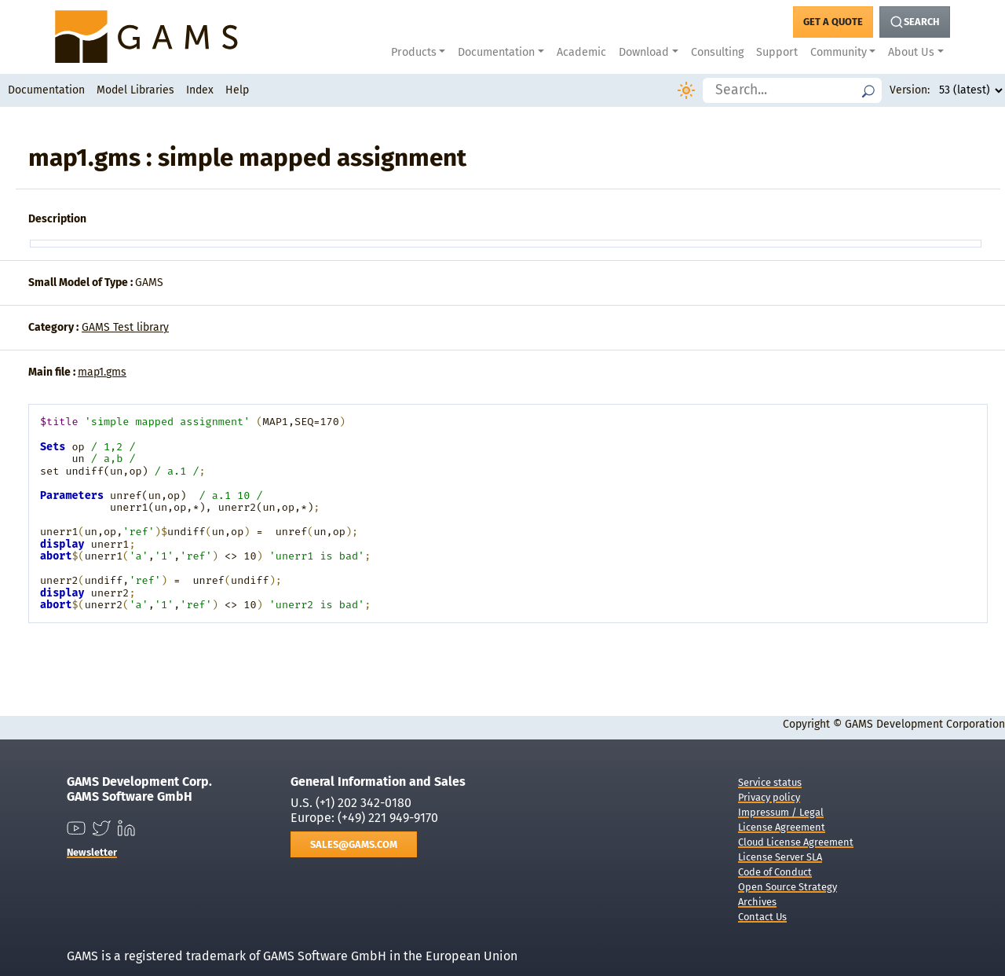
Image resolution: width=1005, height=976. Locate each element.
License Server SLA (780, 857)
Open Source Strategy (787, 887)
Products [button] (414, 52)
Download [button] (644, 52)
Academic (581, 52)
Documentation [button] (496, 52)
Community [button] (838, 52)
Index (200, 90)
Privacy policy (769, 797)
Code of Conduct (775, 872)
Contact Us (762, 917)
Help (237, 90)
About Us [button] (911, 52)
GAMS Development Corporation (925, 724)
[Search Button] (914, 22)
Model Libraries (135, 90)
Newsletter (92, 852)
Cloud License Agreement (795, 842)
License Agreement (781, 827)
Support (777, 52)
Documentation (46, 90)
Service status (770, 782)
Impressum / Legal (781, 812)
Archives (757, 902)
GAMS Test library (125, 327)
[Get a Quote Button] (833, 22)
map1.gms (102, 372)
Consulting (717, 52)
